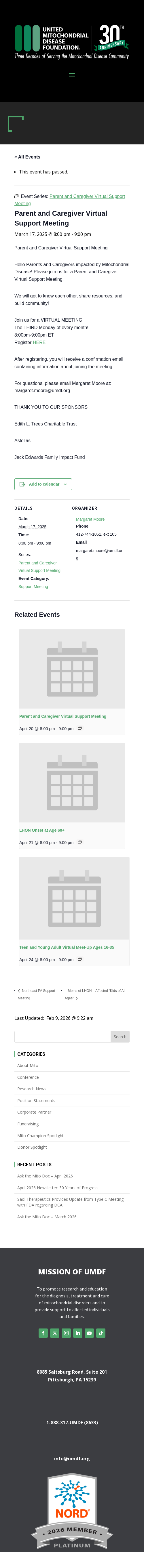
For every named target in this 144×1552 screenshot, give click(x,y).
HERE (39, 342)
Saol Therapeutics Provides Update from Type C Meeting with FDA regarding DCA (70, 1202)
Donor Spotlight (32, 1147)
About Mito (27, 1065)
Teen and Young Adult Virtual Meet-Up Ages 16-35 (66, 947)
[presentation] (72, 669)
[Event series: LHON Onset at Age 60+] (80, 841)
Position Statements (36, 1100)
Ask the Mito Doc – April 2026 (45, 1176)
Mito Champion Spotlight (40, 1135)
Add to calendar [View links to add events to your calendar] (44, 484)
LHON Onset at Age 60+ (42, 830)
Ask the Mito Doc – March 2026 (47, 1216)
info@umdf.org (72, 1458)
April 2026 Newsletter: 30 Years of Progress (57, 1187)
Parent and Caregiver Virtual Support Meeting (62, 716)
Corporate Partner (34, 1112)
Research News (31, 1088)
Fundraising (28, 1124)
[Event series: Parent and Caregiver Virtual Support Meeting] (80, 728)
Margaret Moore (90, 519)
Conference (28, 1077)
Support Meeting (33, 586)
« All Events (27, 156)
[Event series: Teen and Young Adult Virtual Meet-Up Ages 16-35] (80, 959)
